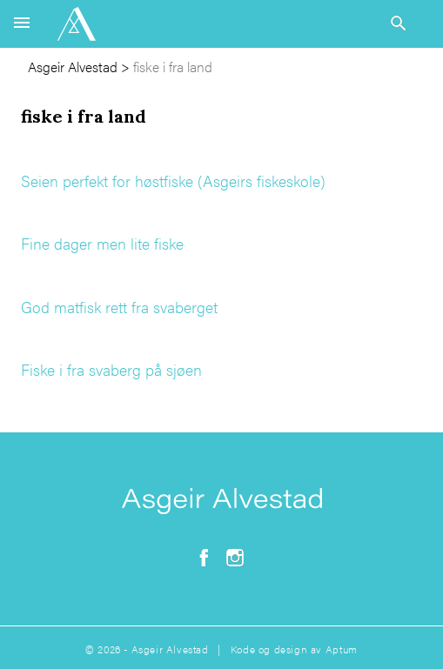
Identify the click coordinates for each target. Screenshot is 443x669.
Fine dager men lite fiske (102, 243)
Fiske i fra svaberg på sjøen (111, 369)
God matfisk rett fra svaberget (119, 307)
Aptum (342, 649)
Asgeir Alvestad (72, 67)
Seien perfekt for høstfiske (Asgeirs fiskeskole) (173, 180)
